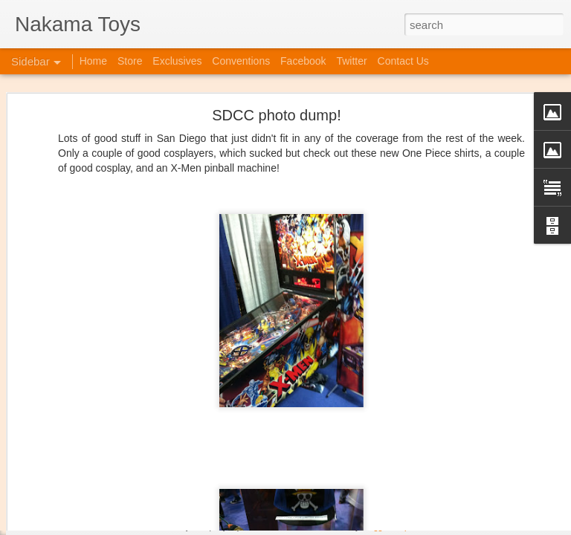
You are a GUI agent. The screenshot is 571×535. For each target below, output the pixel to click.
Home (93, 61)
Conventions (241, 61)
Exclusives (176, 61)
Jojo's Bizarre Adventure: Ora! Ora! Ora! (115, 492)
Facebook (303, 61)
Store (129, 61)
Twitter (351, 61)
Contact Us (403, 61)
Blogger (376, 526)
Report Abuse (419, 526)
